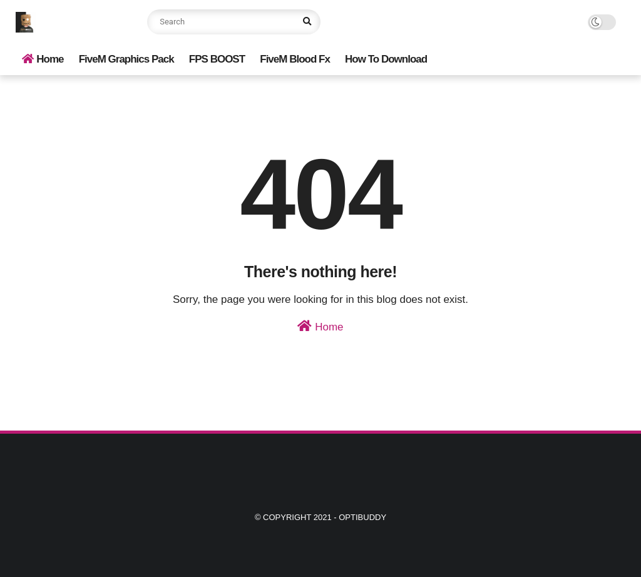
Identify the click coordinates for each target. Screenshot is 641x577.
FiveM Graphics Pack (126, 59)
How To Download (386, 59)
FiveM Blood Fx (295, 59)
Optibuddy (362, 517)
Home (42, 59)
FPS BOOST (217, 59)
